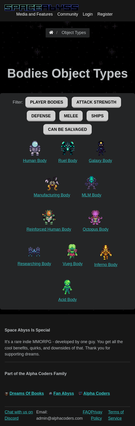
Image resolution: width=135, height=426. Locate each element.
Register (105, 14)
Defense (41, 116)
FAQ (87, 412)
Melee (71, 116)
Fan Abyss (63, 393)
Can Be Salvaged (67, 129)
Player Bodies (46, 102)
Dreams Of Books (27, 393)
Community (67, 14)
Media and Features (34, 14)
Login (88, 14)
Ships (97, 116)
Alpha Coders (96, 393)
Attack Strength (96, 102)
